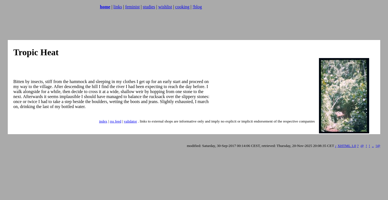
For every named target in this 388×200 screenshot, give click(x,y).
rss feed (115, 121)
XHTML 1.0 (347, 146)
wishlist (165, 6)
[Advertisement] (103, 26)
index (103, 121)
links (117, 6)
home (105, 6)
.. (373, 146)
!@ (378, 146)
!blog (197, 6)
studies (149, 6)
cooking (182, 6)
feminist (132, 6)
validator (130, 121)
